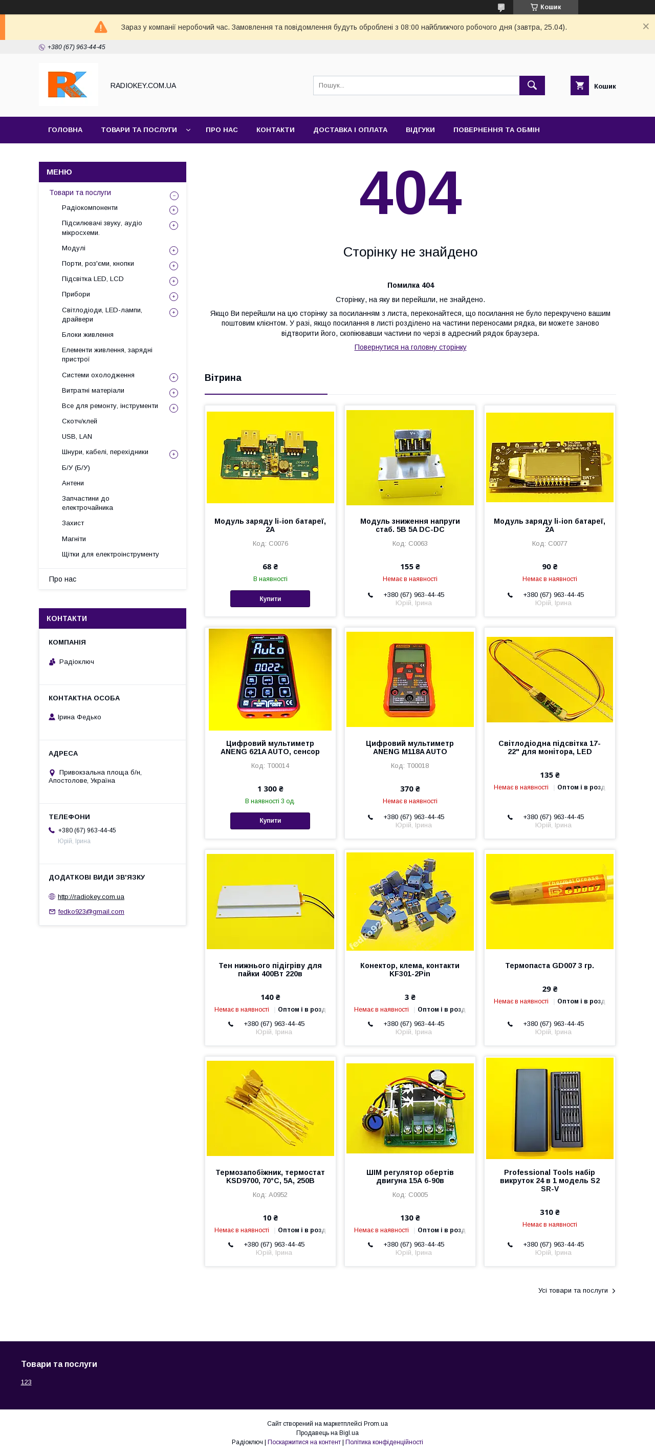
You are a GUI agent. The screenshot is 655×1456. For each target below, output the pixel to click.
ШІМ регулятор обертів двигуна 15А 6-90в (410, 1176)
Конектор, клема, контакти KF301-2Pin (410, 969)
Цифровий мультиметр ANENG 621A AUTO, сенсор (270, 747)
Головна (65, 130)
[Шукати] (532, 85)
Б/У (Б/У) (76, 468)
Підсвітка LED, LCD (93, 279)
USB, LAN (77, 436)
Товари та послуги (139, 130)
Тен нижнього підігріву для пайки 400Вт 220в (270, 969)
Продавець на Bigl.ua (327, 1433)
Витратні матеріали (93, 390)
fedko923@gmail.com (91, 911)
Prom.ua (376, 1423)
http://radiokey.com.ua (91, 897)
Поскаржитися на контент (304, 1442)
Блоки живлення (88, 334)
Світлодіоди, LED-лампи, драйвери (102, 314)
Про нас (222, 130)
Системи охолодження (98, 375)
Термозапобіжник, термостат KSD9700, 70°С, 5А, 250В (270, 1176)
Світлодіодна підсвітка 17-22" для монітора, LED (549, 747)
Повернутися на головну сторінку (411, 347)
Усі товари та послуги (573, 1290)
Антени (73, 483)
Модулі (73, 248)
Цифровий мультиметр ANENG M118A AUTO (410, 747)
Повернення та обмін (496, 130)
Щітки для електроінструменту (110, 554)
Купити (270, 599)
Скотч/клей (79, 421)
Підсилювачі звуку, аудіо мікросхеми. (102, 227)
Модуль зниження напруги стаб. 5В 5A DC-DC (410, 525)
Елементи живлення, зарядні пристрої (107, 354)
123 (26, 1382)
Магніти (74, 539)
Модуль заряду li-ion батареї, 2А (270, 525)
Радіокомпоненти (90, 207)
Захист (73, 523)
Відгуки (420, 130)
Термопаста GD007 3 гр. (549, 965)
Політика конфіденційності (384, 1442)
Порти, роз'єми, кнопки (98, 263)
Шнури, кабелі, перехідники (105, 452)
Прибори (76, 294)
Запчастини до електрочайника (87, 503)
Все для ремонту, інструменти (110, 406)
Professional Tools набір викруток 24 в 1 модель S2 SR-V (550, 1180)
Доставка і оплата (350, 130)
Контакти (275, 130)
